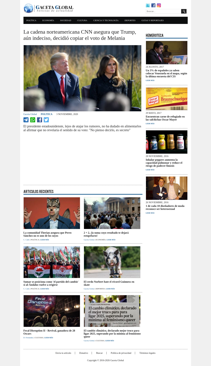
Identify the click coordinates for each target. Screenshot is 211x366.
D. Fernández (28, 338)
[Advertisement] (110, 8)
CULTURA (82, 20)
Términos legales (147, 353)
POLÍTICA (31, 20)
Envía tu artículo (63, 353)
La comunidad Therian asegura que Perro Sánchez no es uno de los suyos (47, 234)
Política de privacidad (121, 353)
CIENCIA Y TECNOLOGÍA (105, 20)
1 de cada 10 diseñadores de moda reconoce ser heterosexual (165, 207)
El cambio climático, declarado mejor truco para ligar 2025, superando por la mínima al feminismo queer (112, 333)
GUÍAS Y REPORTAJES (152, 20)
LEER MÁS (44, 240)
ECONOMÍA (48, 20)
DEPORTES (130, 20)
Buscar (99, 353)
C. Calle (26, 240)
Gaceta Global (30, 114)
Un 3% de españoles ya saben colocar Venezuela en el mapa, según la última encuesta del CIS (166, 73)
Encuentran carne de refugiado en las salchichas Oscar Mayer (165, 118)
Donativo (83, 353)
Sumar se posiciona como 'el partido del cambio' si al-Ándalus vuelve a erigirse (51, 283)
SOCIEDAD (65, 20)
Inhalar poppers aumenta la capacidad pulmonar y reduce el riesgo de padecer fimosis (164, 162)
